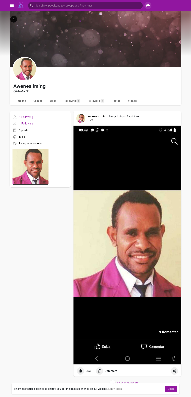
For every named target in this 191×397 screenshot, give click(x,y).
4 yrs (90, 120)
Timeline (20, 100)
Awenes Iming (97, 116)
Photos (116, 100)
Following (72, 101)
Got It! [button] (171, 388)
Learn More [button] (115, 388)
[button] (85, 5)
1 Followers (26, 123)
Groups (38, 100)
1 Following (26, 117)
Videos (132, 100)
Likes (53, 100)
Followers (96, 101)
